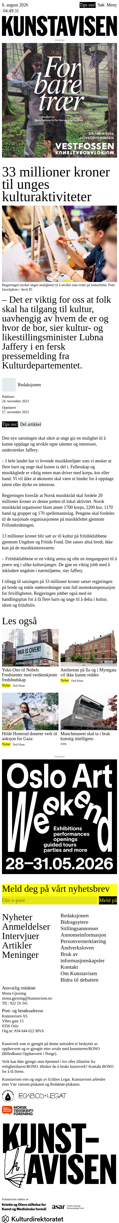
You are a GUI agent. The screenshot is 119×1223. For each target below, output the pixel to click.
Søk (101, 4)
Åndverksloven (77, 947)
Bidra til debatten (79, 980)
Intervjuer (20, 936)
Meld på (108, 900)
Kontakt (69, 967)
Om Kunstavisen (78, 973)
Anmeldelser (26, 926)
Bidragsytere (74, 922)
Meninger (20, 954)
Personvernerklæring (83, 941)
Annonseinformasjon (83, 935)
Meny (112, 4)
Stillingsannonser (79, 928)
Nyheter (17, 917)
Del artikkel (30, 424)
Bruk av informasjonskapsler (82, 957)
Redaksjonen (74, 915)
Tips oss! (88, 4)
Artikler (17, 945)
